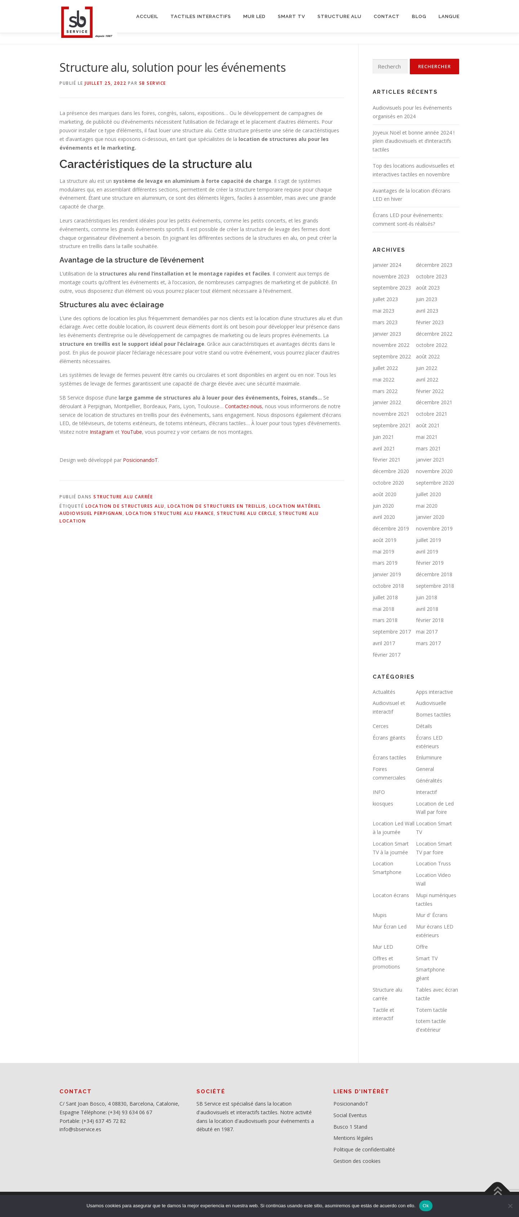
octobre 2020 (388, 482)
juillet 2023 (385, 299)
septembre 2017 (392, 631)
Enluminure (429, 757)
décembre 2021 (434, 402)
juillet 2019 (428, 540)
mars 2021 (428, 448)
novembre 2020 (434, 471)
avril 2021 (384, 448)
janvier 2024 (387, 264)
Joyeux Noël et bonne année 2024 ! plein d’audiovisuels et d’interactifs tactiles (413, 141)
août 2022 (428, 356)
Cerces (381, 726)
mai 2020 (427, 505)
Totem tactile (431, 1009)
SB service (152, 83)
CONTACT (387, 16)
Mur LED (383, 946)
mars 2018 (385, 620)
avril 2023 (427, 310)
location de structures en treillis (217, 506)
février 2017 (386, 654)
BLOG (419, 16)
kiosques (383, 803)
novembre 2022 (391, 344)
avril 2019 (427, 551)
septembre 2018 (435, 585)
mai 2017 (427, 631)
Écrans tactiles (389, 757)
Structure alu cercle (246, 513)
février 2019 (430, 562)
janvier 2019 (387, 574)
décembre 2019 (391, 528)
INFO (379, 792)
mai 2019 (383, 551)
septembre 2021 (392, 425)
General (425, 769)
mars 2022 (385, 391)
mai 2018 (383, 608)
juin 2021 (383, 436)
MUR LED (254, 16)
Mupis (380, 915)
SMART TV (291, 16)
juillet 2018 (385, 597)
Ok (426, 1205)
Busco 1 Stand (350, 1126)
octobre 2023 (431, 276)
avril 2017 (384, 643)
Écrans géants (389, 737)
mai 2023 (383, 310)
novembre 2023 (391, 276)
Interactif (426, 792)
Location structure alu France (170, 513)
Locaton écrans (391, 895)
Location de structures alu (124, 506)
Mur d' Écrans (432, 915)
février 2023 (430, 322)
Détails (424, 726)
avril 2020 (384, 516)
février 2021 (386, 459)
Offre (422, 946)
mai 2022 (383, 379)
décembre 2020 (391, 471)
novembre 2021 (391, 413)
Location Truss (433, 863)
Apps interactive (434, 691)
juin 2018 (426, 597)
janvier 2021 (430, 459)
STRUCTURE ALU (339, 16)
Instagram (102, 431)
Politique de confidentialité (364, 1149)
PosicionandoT (140, 460)
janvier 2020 (430, 516)
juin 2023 (426, 299)
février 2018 (430, 620)
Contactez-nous (243, 406)
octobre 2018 (388, 585)
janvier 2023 (387, 333)
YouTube (131, 431)
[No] (510, 1205)
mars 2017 (428, 643)
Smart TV (427, 958)
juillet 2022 (385, 368)
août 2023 (428, 287)
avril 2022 (427, 379)
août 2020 (384, 494)
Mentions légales (353, 1137)
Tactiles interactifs (200, 16)
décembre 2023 (434, 264)
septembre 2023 (392, 287)
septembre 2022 (392, 356)
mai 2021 (427, 436)
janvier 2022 (387, 402)
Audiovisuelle (431, 703)
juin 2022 (426, 368)
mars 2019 (385, 562)
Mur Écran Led (390, 926)
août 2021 (428, 425)
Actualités (384, 691)
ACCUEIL (147, 16)
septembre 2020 (435, 482)
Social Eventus (350, 1115)
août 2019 (384, 540)
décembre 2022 (434, 333)
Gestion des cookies (357, 1161)
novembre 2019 (434, 528)
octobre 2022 (431, 344)
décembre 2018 (434, 574)
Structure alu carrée (123, 497)
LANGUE (449, 16)
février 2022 (430, 391)
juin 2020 (383, 505)
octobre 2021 (431, 413)
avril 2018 (427, 608)
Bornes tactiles (433, 714)
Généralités (429, 780)
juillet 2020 (428, 494)
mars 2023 (385, 322)
